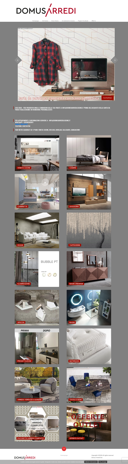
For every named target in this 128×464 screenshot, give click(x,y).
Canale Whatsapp (21, 124)
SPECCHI (21, 322)
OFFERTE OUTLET (76, 438)
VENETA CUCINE (24, 168)
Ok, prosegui (102, 462)
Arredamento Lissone (68, 21)
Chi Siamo (45, 21)
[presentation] (115, 60)
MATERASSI (74, 361)
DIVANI (20, 245)
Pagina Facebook (83, 21)
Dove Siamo (54, 21)
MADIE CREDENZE (76, 284)
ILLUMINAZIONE (24, 284)
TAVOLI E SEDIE (76, 400)
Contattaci (107, 98)
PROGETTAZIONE (24, 361)
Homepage (35, 21)
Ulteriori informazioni (91, 462)
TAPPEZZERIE (75, 245)
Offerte (94, 21)
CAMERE (73, 168)
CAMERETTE (22, 206)
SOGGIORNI (74, 206)
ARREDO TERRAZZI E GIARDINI (29, 400)
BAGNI (72, 322)
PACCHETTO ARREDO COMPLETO (31, 438)
